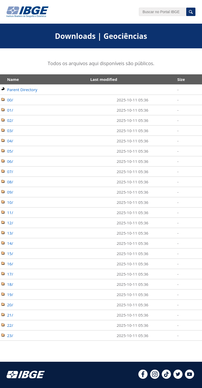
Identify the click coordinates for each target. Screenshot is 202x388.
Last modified (103, 79)
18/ (10, 284)
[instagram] (154, 377)
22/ (10, 325)
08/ (10, 181)
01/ (10, 110)
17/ (10, 274)
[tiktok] (166, 377)
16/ (10, 263)
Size (181, 79)
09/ (10, 192)
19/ (10, 294)
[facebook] (143, 377)
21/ (10, 315)
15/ (10, 253)
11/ (10, 212)
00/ (10, 99)
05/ (10, 151)
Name (13, 79)
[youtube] (189, 377)
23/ (10, 335)
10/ (10, 202)
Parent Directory (22, 89)
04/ (10, 140)
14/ (10, 243)
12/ (10, 222)
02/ (10, 120)
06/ (10, 161)
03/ (10, 130)
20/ (10, 304)
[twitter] (178, 377)
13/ (10, 233)
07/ (10, 171)
